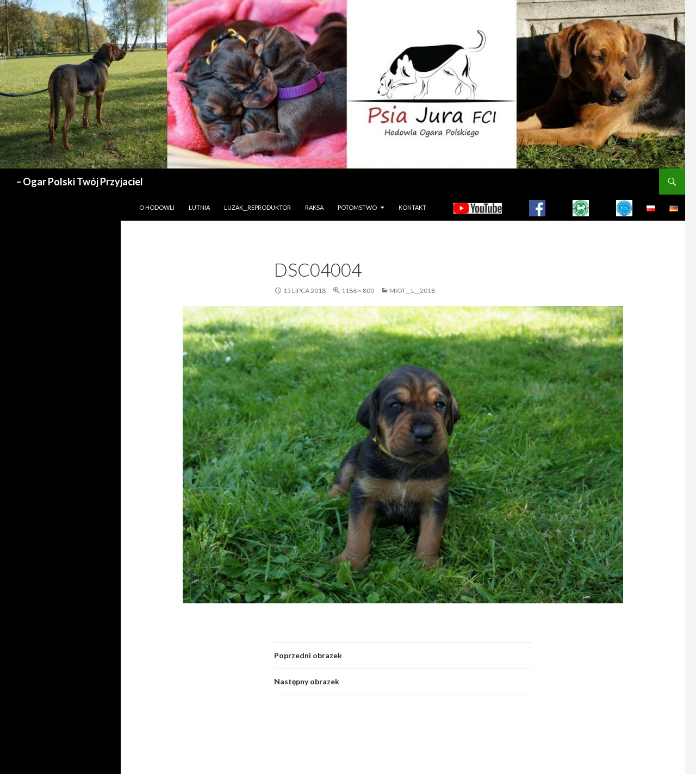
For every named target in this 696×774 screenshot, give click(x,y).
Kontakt (412, 207)
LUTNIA (199, 207)
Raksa (314, 207)
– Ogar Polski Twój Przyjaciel (79, 182)
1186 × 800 (357, 290)
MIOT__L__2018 (412, 290)
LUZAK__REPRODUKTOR (257, 207)
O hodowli (157, 207)
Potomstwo (357, 207)
